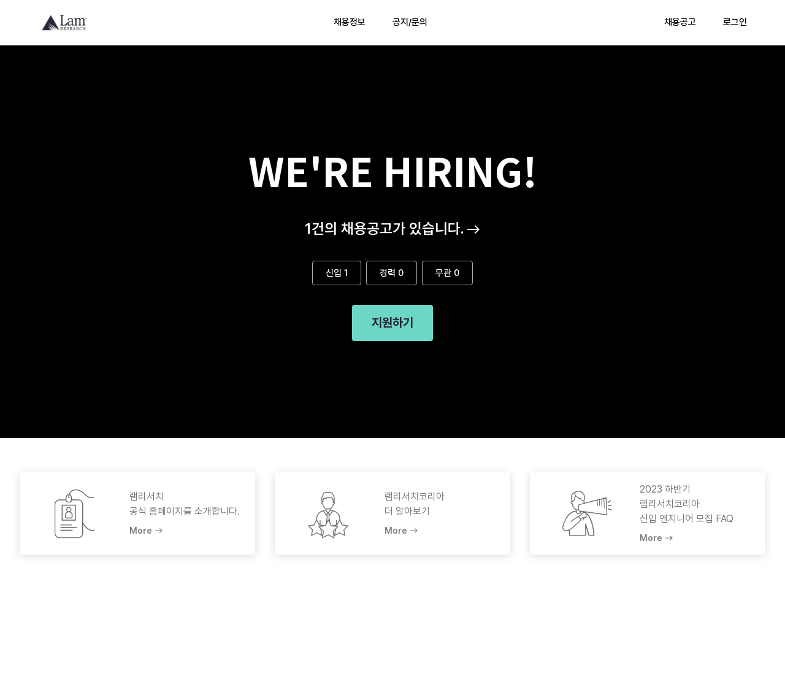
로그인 (735, 22)
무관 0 (447, 273)
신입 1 (337, 273)
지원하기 (392, 323)
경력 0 (391, 273)
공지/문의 (410, 22)
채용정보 (349, 22)
